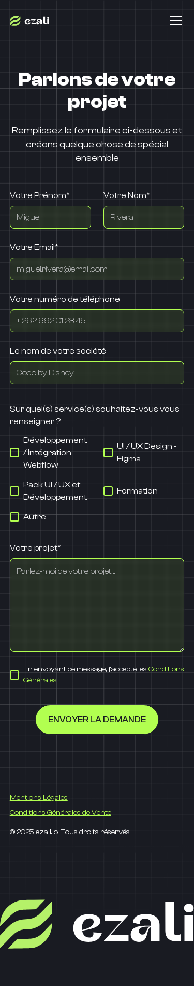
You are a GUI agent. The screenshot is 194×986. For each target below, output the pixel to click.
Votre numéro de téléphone (65, 299)
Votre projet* (35, 548)
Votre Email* (34, 247)
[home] (29, 21)
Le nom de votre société (58, 351)
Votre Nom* (126, 195)
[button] (173, 20)
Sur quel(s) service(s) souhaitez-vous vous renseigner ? (95, 415)
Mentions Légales (39, 798)
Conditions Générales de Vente (60, 813)
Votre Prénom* (39, 195)
